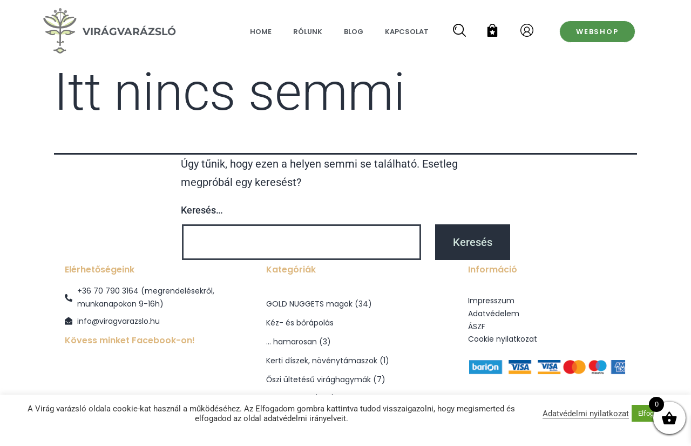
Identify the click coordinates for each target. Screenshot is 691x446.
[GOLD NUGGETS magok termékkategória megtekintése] (345, 304)
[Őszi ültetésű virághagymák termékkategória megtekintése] (345, 380)
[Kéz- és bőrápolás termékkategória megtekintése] (345, 323)
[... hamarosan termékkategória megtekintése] (345, 342)
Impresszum (491, 300)
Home (261, 31)
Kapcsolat (407, 31)
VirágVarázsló (129, 31)
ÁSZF (476, 326)
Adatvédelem (493, 313)
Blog (353, 31)
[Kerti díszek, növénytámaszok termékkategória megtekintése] (345, 361)
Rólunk (307, 31)
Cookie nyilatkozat (502, 339)
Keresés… (202, 210)
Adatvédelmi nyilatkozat (586, 413)
